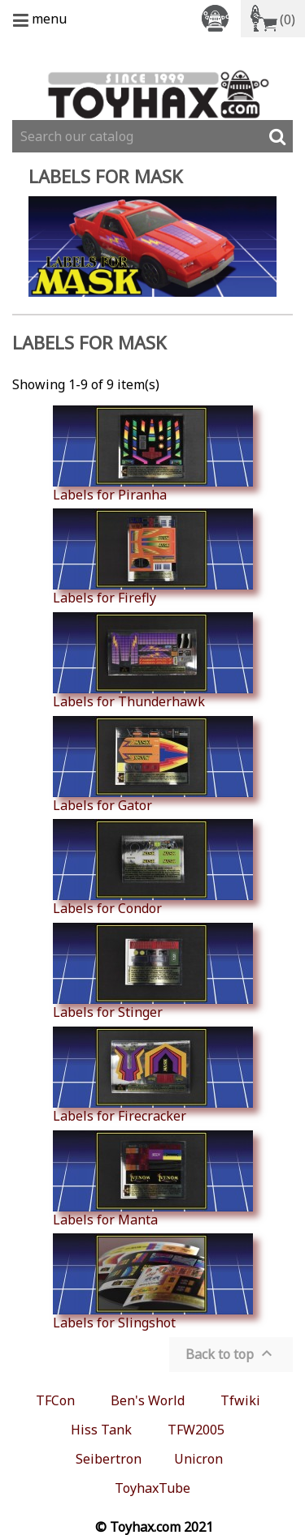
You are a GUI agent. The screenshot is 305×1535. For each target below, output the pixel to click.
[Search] (152, 136)
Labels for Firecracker (153, 1075)
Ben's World (148, 1400)
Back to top (231, 1353)
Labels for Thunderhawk (153, 661)
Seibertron (109, 1459)
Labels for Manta (153, 1179)
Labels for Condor (153, 867)
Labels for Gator (153, 764)
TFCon (55, 1400)
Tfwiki (240, 1400)
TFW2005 (196, 1430)
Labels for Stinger (153, 971)
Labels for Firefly (153, 557)
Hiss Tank (101, 1430)
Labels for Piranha (153, 454)
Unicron (198, 1459)
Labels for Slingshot (153, 1282)
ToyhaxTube (152, 1488)
